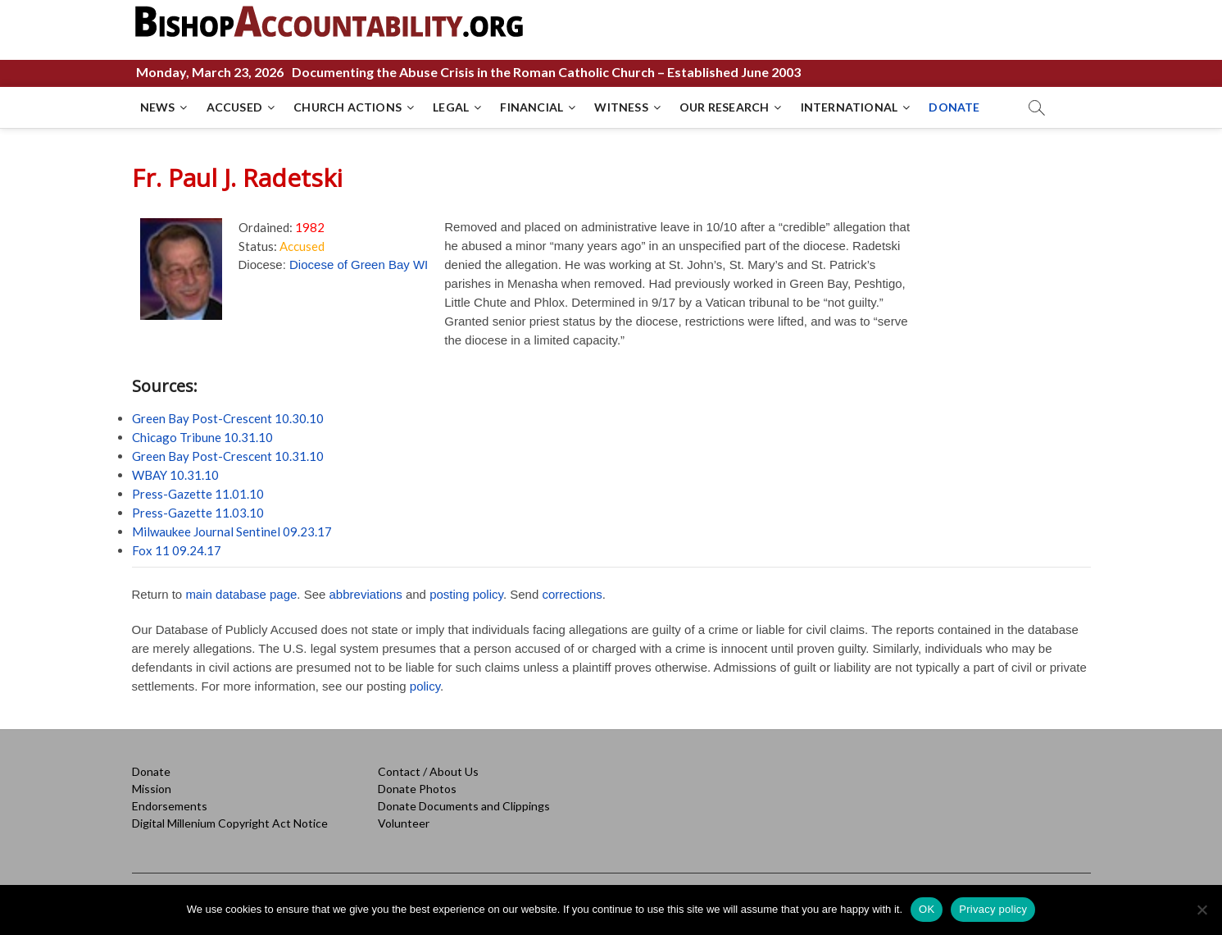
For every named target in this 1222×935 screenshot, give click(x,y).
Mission (151, 789)
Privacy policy (993, 909)
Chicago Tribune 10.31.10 (202, 437)
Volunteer (403, 823)
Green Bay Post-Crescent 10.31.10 (228, 456)
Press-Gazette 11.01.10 (198, 493)
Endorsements (169, 806)
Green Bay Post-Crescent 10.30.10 (228, 418)
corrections (572, 594)
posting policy (466, 594)
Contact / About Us (428, 771)
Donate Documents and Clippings (464, 806)
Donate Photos (417, 789)
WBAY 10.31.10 (175, 475)
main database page (241, 594)
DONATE (954, 107)
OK (926, 909)
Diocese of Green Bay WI (358, 264)
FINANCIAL (531, 107)
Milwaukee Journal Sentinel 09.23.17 (232, 531)
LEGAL (451, 107)
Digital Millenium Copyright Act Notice (230, 823)
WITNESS (620, 107)
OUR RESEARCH (724, 107)
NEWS (157, 107)
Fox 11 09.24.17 (176, 550)
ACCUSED (234, 107)
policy (425, 686)
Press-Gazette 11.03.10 (198, 512)
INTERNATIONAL (849, 107)
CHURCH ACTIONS (347, 107)
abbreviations (365, 594)
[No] (1201, 909)
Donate (151, 771)
